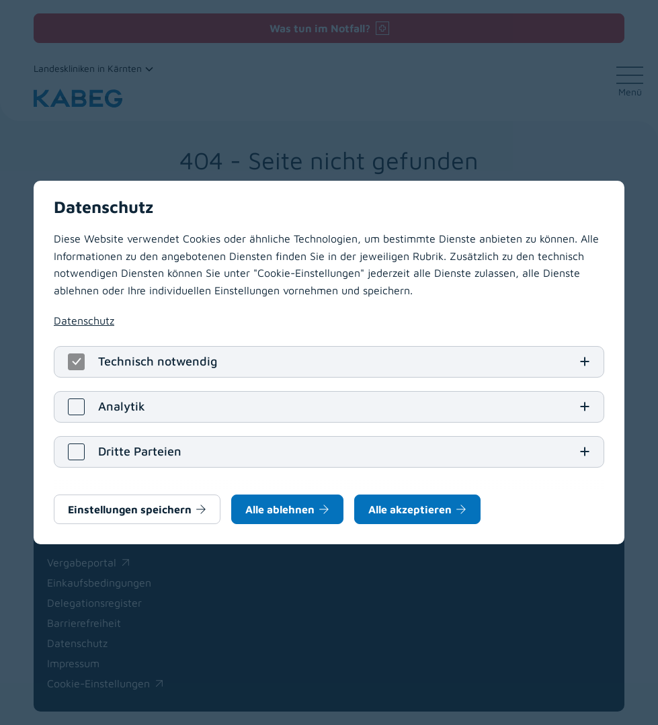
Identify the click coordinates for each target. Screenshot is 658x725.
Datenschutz (84, 320)
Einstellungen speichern (130, 509)
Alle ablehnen (280, 509)
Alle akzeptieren (410, 509)
